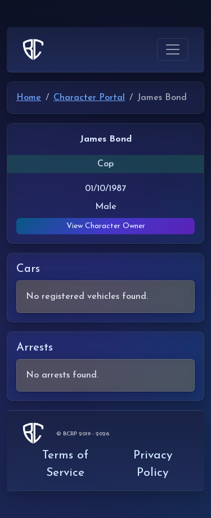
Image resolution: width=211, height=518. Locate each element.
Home (28, 97)
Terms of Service (65, 464)
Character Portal (89, 97)
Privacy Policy (152, 464)
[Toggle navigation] (172, 49)
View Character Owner (105, 226)
